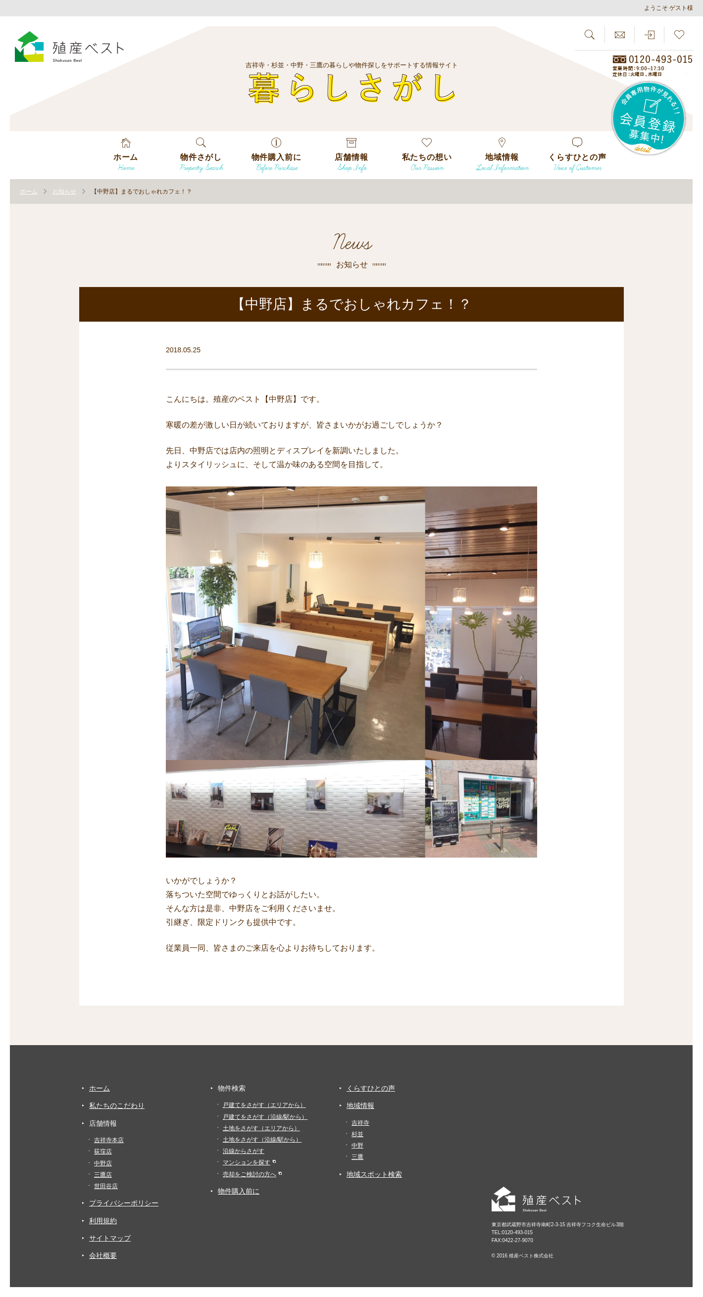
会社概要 (103, 1255)
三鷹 (357, 1156)
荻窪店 (103, 1151)
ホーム (99, 1088)
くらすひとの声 (371, 1088)
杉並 (357, 1134)
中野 (357, 1145)
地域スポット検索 (374, 1174)
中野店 (103, 1163)
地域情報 (360, 1105)
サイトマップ (110, 1238)
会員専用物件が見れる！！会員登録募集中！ (649, 118)
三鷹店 (103, 1174)
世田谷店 (106, 1186)
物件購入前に (238, 1191)
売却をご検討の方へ (249, 1174)
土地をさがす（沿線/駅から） (262, 1139)
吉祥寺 (360, 1122)
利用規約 (103, 1221)
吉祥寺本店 (109, 1140)
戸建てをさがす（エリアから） (264, 1105)
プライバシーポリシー (123, 1203)
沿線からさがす (243, 1151)
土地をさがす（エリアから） (261, 1128)
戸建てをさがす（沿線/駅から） (265, 1116)
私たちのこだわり (117, 1105)
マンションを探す (246, 1162)
